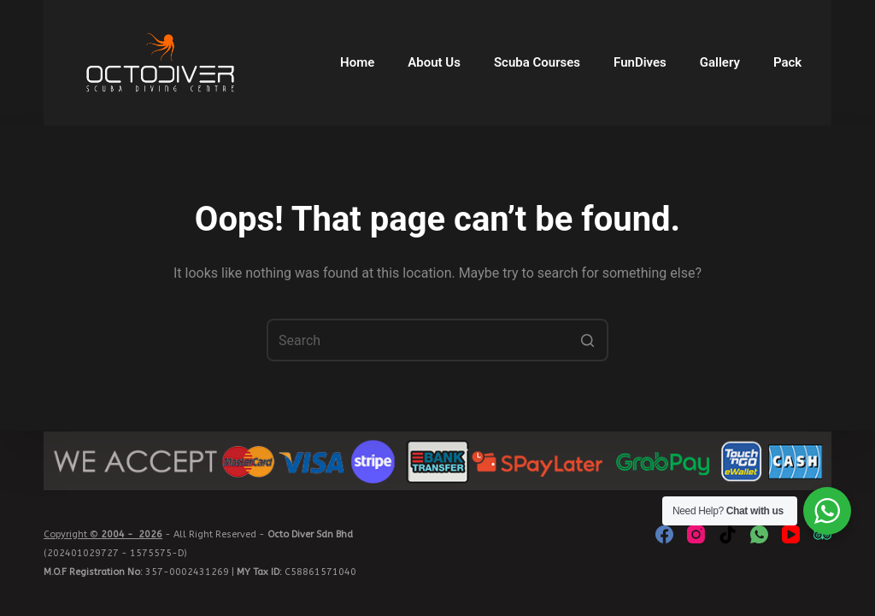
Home (357, 62)
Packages (801, 62)
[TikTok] (728, 534)
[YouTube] (791, 534)
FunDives (640, 62)
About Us (434, 62)
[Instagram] (696, 534)
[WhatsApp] (759, 534)
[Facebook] (664, 534)
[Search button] (587, 340)
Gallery (720, 62)
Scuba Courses (537, 62)
